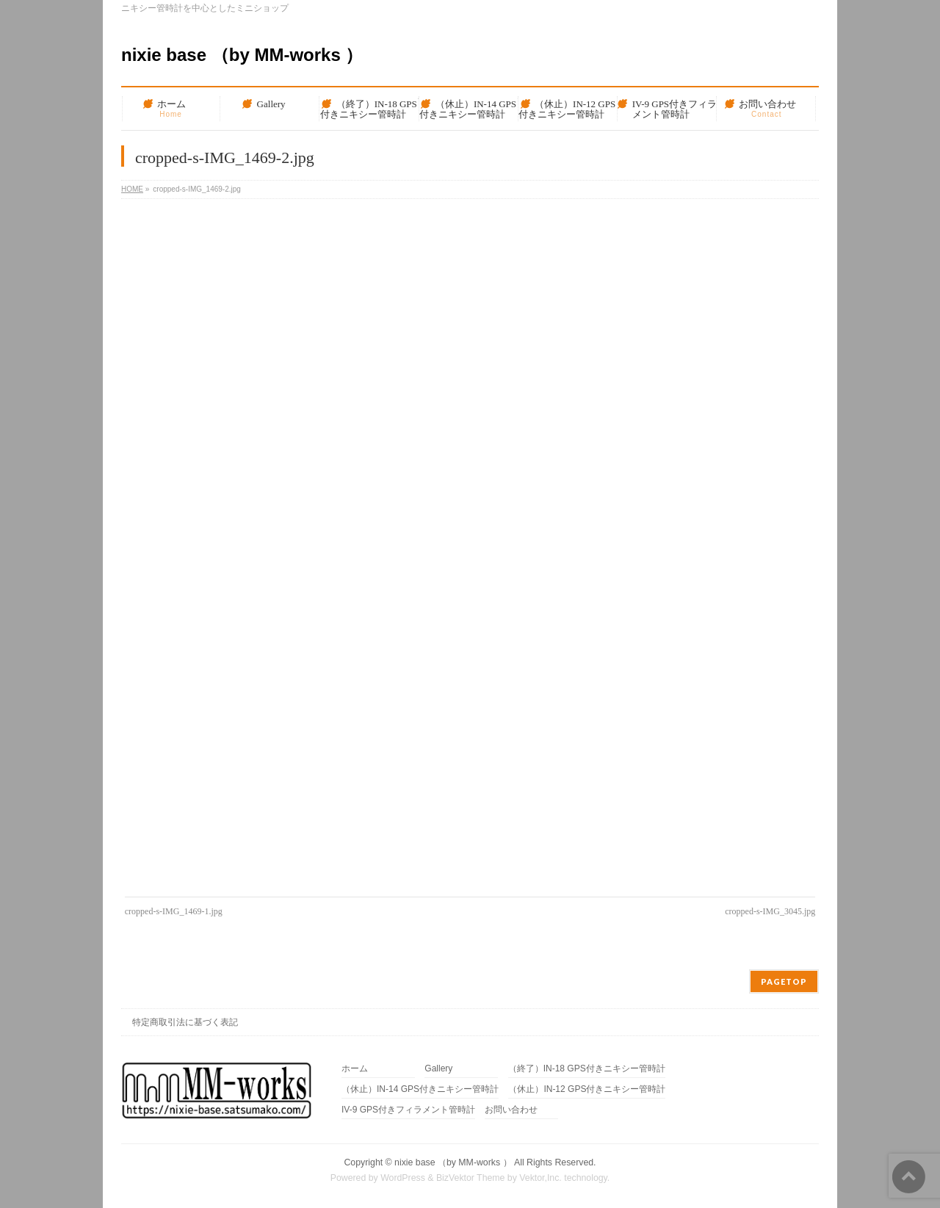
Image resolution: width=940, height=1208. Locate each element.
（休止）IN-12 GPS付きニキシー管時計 (586, 1089)
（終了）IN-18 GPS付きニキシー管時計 (586, 1069)
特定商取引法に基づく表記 (185, 1022)
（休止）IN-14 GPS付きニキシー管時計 (420, 1089)
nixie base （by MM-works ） (242, 55)
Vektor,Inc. (540, 1178)
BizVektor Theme (470, 1178)
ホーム (354, 1069)
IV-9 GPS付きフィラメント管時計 (408, 1110)
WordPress (402, 1178)
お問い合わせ (511, 1110)
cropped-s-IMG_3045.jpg (770, 911)
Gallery (438, 1069)
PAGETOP (784, 981)
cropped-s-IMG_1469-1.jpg (174, 911)
